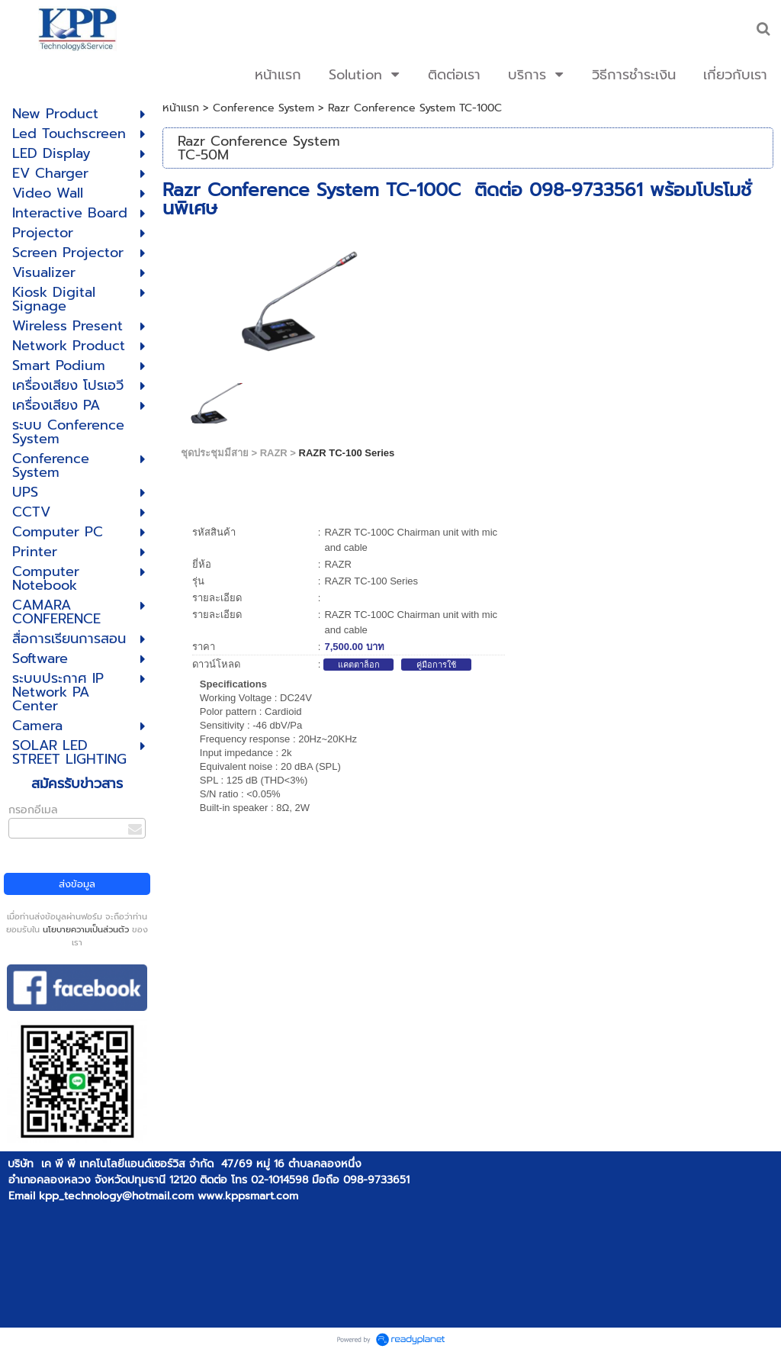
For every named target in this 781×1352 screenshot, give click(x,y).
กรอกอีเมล (33, 810)
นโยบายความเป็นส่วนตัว (86, 929)
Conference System (263, 108)
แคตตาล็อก (359, 664)
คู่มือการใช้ (436, 664)
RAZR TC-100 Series (347, 453)
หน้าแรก (180, 108)
